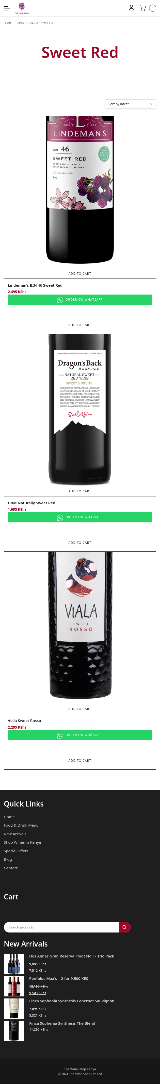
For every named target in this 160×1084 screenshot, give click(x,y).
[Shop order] (130, 103)
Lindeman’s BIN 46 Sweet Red (35, 285)
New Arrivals (15, 833)
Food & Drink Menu (21, 825)
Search (125, 927)
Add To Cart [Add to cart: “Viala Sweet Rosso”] (80, 709)
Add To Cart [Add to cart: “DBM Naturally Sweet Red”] (80, 491)
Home (7, 23)
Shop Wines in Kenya (22, 842)
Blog (8, 859)
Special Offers (16, 850)
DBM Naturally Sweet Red (31, 502)
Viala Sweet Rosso (24, 720)
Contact (11, 867)
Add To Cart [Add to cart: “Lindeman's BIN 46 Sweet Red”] (80, 273)
